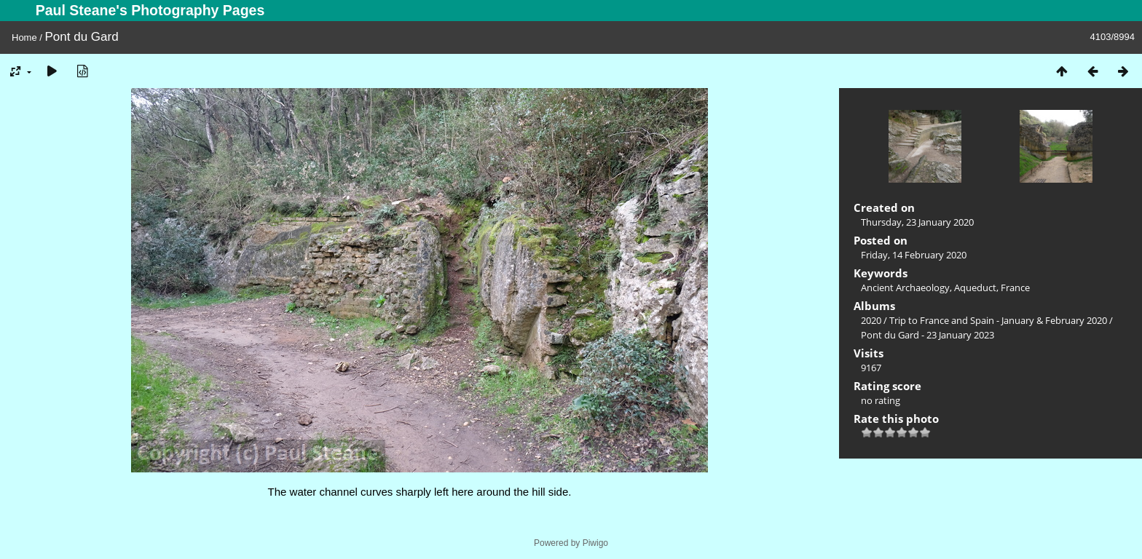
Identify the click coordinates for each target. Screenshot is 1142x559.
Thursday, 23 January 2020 (917, 222)
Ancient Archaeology (905, 287)
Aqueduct (975, 287)
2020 (871, 320)
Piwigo (595, 543)
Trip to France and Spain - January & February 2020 (998, 320)
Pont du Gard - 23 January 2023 (927, 334)
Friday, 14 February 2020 (913, 254)
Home (24, 37)
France (1015, 287)
